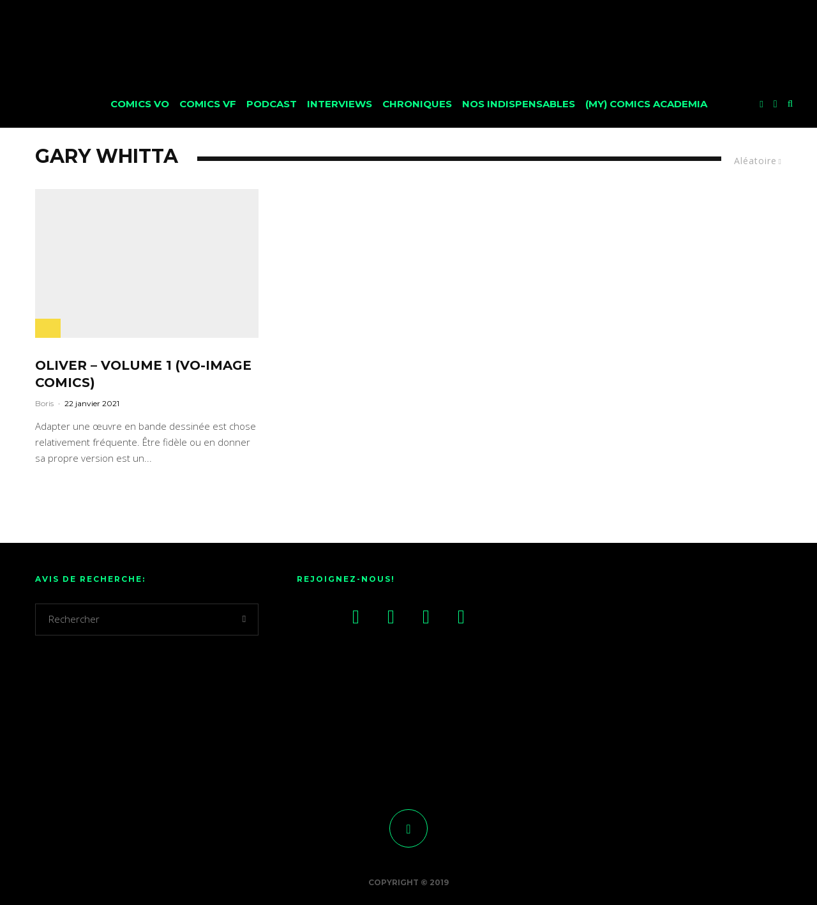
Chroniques (417, 104)
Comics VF (207, 104)
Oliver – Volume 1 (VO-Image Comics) (143, 374)
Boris (44, 403)
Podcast (271, 104)
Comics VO (139, 104)
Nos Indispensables (518, 104)
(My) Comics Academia (646, 104)
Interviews (339, 104)
